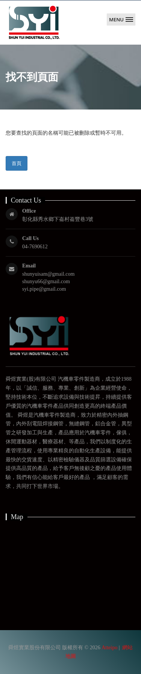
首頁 (16, 163)
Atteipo (109, 647)
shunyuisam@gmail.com (48, 274)
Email (29, 266)
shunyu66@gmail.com (46, 281)
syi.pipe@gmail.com (44, 289)
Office (29, 211)
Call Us (30, 238)
